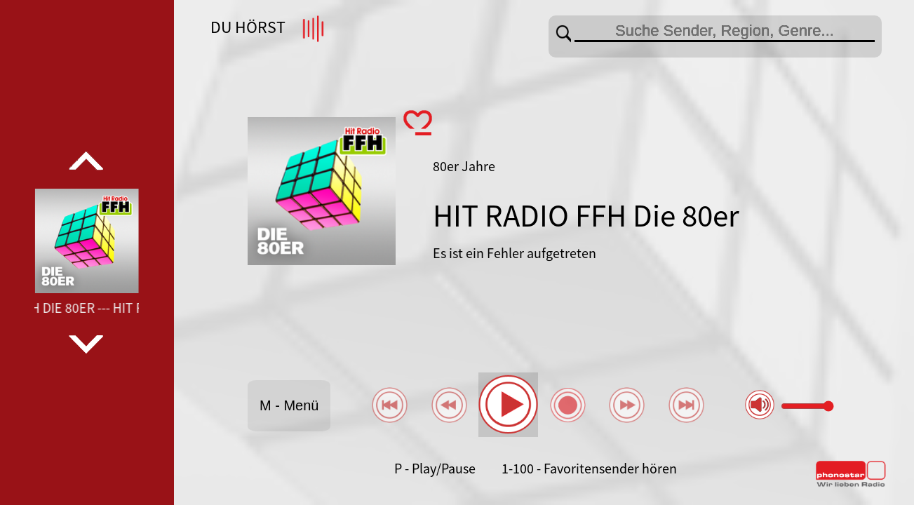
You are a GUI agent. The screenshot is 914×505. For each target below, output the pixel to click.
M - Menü (289, 405)
